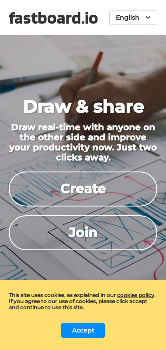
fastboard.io (53, 17)
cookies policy (135, 295)
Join (83, 232)
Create (83, 189)
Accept (83, 330)
